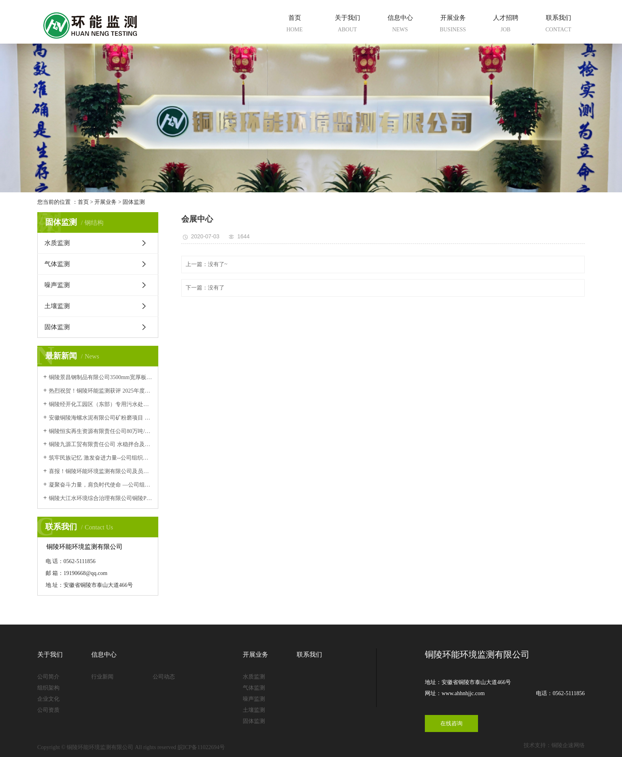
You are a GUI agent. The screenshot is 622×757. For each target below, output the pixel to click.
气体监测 (57, 264)
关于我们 (347, 25)
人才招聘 (505, 25)
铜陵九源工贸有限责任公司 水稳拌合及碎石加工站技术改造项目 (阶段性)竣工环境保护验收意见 (100, 444)
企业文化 (48, 699)
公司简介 (48, 677)
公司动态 (164, 677)
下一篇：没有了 (205, 288)
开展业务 (452, 25)
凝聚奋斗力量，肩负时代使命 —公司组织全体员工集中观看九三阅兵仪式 (100, 485)
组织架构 (48, 688)
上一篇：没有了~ (207, 264)
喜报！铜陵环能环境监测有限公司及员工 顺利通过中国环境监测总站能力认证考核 (100, 471)
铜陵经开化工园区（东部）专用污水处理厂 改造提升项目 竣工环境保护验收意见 (100, 404)
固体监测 (134, 202)
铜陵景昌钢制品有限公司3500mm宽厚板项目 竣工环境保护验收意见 (100, 377)
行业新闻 (102, 677)
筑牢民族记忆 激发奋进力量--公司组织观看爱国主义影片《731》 (100, 458)
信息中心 (400, 25)
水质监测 (57, 243)
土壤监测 (57, 306)
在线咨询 (451, 723)
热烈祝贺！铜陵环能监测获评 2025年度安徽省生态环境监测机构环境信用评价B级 (100, 391)
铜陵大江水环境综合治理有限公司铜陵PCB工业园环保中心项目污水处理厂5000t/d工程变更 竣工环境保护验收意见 (100, 498)
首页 (294, 25)
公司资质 (48, 710)
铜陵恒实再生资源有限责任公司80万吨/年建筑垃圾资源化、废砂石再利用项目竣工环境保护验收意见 (100, 431)
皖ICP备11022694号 (201, 747)
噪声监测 (57, 285)
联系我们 (558, 25)
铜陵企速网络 (568, 745)
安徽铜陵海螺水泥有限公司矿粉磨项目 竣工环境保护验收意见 (100, 418)
